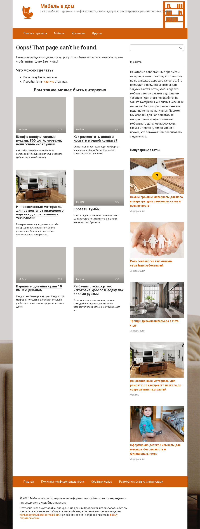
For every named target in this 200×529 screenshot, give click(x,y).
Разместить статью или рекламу (141, 481)
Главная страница (35, 33)
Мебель (59, 33)
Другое (97, 33)
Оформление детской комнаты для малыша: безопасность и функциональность (155, 449)
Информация (137, 210)
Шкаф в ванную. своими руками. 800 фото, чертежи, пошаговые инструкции (39, 140)
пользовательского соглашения (39, 514)
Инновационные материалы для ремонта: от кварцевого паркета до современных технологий (39, 212)
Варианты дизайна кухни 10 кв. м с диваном (39, 288)
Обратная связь (101, 481)
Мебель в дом (57, 6)
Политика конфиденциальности (62, 481)
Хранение (78, 33)
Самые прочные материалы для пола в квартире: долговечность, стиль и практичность (156, 201)
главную (48, 81)
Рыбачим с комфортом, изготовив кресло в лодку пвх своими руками (99, 290)
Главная (28, 481)
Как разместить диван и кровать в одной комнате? (95, 138)
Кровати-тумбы (87, 209)
